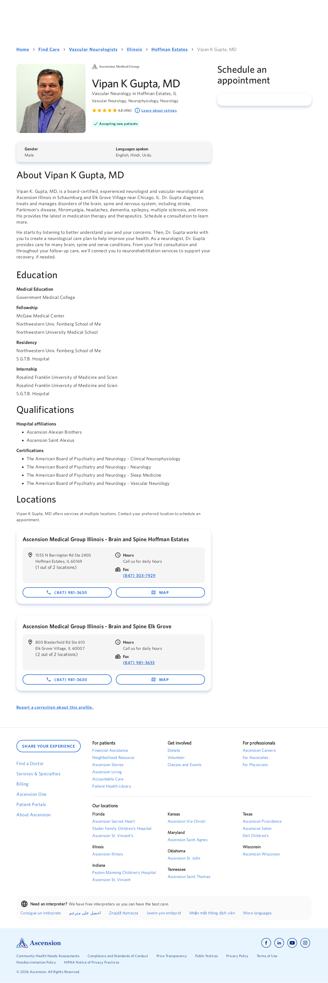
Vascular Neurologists (93, 49)
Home (22, 49)
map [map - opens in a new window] (160, 592)
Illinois (134, 49)
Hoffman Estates (169, 49)
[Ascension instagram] (305, 943)
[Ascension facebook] (266, 943)
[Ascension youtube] (292, 943)
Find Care (49, 49)
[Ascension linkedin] (279, 943)
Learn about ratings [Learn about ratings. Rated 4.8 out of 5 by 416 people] (155, 110)
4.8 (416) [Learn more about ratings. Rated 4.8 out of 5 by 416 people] (125, 110)
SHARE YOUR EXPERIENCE (48, 746)
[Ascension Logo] (90, 943)
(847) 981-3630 (66, 592)
